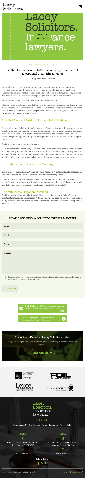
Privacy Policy (33, 279)
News (44, 425)
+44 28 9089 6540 (63, 451)
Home (15, 425)
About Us (23, 425)
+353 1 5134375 (22, 451)
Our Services (34, 425)
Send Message (40, 352)
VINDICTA (78, 472)
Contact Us (53, 425)
